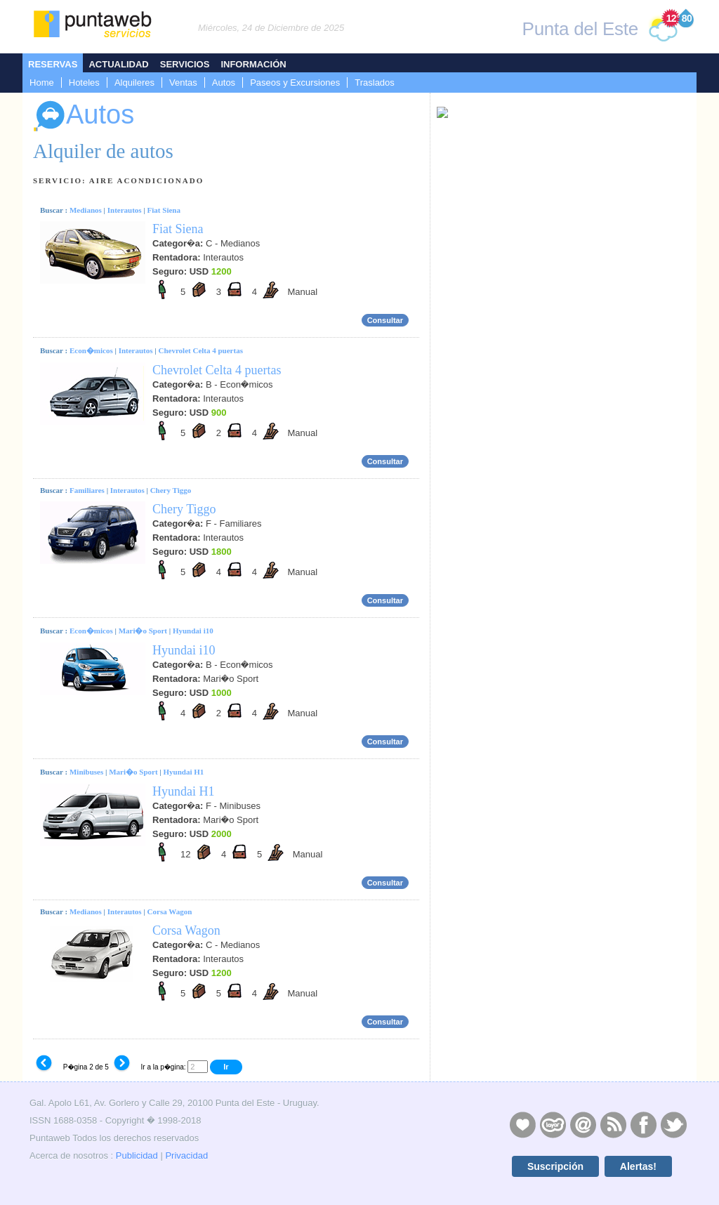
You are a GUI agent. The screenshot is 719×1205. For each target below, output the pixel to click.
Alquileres (134, 82)
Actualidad (118, 64)
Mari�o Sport (143, 630)
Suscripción (555, 1166)
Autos (223, 82)
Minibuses (86, 772)
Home (41, 82)
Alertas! (638, 1166)
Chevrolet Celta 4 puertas (200, 350)
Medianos (86, 210)
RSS (613, 1124)
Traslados (375, 82)
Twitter (673, 1124)
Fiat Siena (163, 210)
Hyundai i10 (193, 630)
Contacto (583, 1124)
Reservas (52, 64)
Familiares (87, 490)
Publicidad (137, 1155)
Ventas (183, 82)
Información (253, 64)
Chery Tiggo (171, 490)
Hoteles (84, 82)
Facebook (643, 1124)
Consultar (385, 320)
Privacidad (186, 1155)
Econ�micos (91, 350)
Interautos (124, 210)
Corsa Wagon (169, 911)
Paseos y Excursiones (295, 82)
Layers (553, 1124)
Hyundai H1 (184, 772)
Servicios (185, 64)
